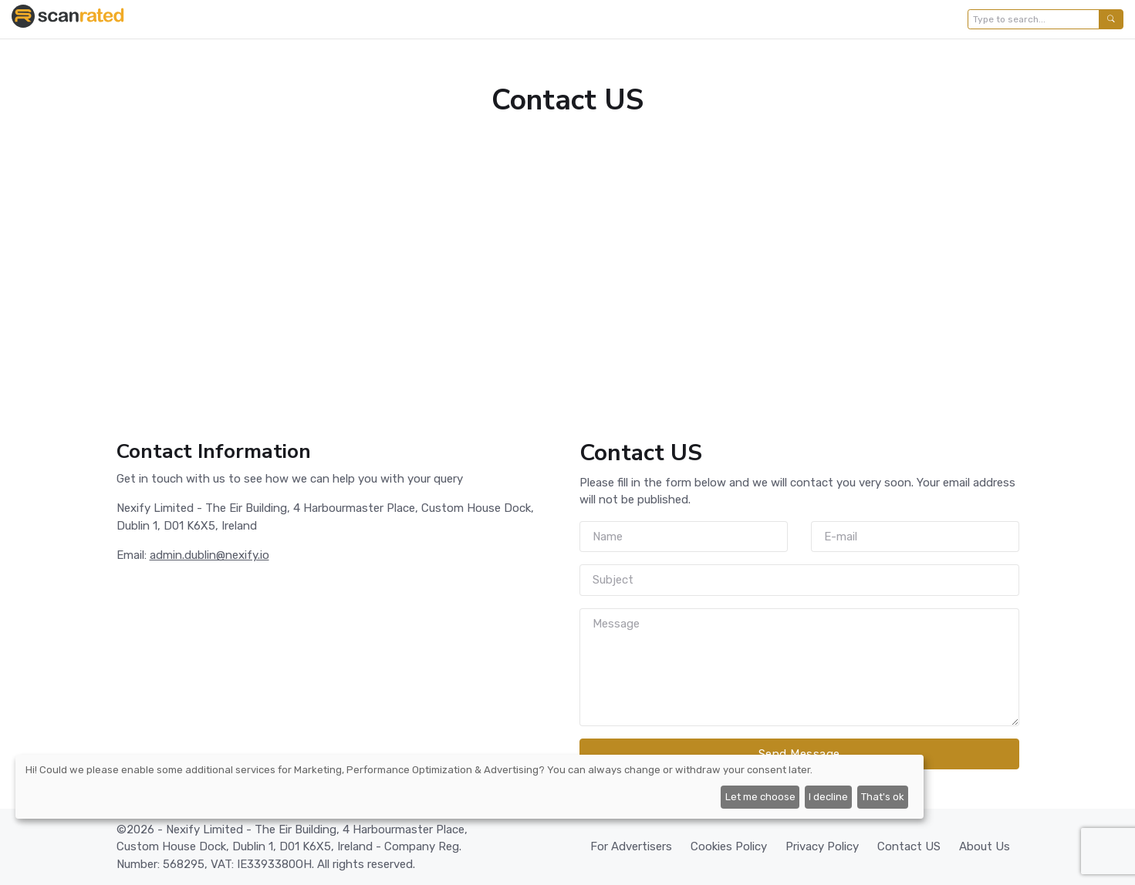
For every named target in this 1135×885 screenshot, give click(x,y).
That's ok (882, 797)
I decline (828, 797)
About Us (984, 846)
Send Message (799, 754)
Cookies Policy (729, 846)
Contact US (909, 846)
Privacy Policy (822, 846)
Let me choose (760, 797)
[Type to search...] (1034, 19)
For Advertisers (631, 846)
